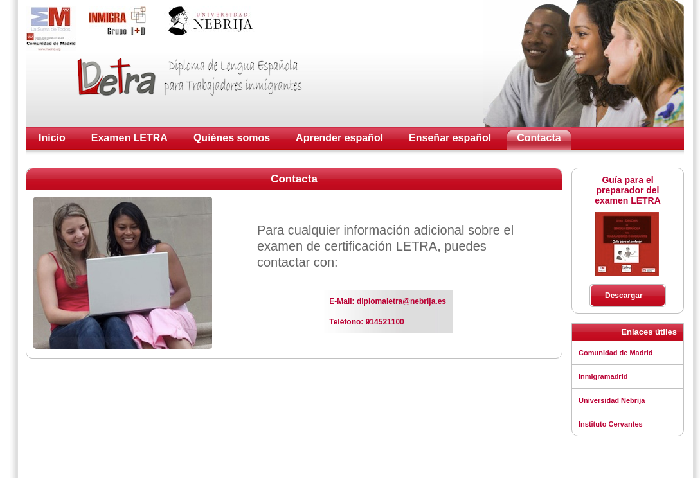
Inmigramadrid (603, 376)
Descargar (624, 295)
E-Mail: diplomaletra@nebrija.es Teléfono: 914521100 (387, 311)
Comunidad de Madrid (616, 353)
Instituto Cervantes (611, 424)
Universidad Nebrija (612, 400)
